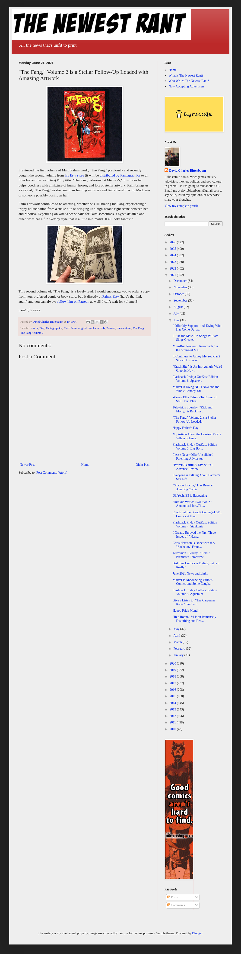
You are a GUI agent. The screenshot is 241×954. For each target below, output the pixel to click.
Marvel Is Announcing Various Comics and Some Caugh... (192, 582)
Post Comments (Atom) (51, 472)
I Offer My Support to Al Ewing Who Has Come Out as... (197, 327)
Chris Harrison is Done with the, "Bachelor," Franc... (194, 545)
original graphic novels (91, 328)
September (180, 300)
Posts (172, 897)
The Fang (138, 328)
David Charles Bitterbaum (187, 170)
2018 (173, 676)
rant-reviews (124, 328)
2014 (173, 703)
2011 (173, 722)
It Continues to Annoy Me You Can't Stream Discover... (196, 358)
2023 (173, 262)
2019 (173, 670)
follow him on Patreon (73, 301)
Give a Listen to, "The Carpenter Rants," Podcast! (194, 602)
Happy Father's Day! (186, 428)
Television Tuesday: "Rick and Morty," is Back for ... (192, 409)
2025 (173, 249)
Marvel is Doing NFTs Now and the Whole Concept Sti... (196, 389)
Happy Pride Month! (186, 610)
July (176, 313)
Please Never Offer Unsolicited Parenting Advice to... (193, 456)
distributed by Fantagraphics (120, 175)
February (179, 648)
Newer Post (27, 464)
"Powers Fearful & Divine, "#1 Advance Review (193, 467)
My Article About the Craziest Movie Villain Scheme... (197, 436)
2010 (173, 729)
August (178, 307)
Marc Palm (70, 328)
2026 (173, 242)
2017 (173, 683)
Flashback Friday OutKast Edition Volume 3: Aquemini (195, 592)
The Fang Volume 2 (31, 332)
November (180, 287)
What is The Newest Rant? (186, 75)
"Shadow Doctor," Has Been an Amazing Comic (193, 487)
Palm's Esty (110, 296)
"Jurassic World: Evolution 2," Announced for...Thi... (192, 504)
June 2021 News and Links (190, 573)
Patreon (110, 328)
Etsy (41, 328)
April (177, 635)
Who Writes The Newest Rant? (189, 81)
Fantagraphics (54, 328)
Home (85, 464)
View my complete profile (182, 206)
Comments (176, 905)
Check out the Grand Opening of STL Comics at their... (197, 514)
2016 (173, 689)
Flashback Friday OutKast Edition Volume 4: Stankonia (195, 524)
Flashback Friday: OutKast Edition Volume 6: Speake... (195, 378)
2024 (173, 255)
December (180, 281)
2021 (173, 275)
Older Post (143, 464)
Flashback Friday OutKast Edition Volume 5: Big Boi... (195, 446)
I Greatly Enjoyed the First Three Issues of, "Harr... (194, 534)
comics (34, 328)
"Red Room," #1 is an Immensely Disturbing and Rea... (194, 619)
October (179, 294)
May (176, 629)
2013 (173, 709)
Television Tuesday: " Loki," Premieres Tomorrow (191, 555)
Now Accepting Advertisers (187, 86)
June (176, 320)
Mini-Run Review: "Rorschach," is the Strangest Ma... (195, 348)
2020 (173, 663)
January (178, 655)
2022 (173, 268)
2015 (173, 696)
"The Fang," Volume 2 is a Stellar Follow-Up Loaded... (194, 419)
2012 (173, 716)
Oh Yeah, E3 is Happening (190, 495)
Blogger (197, 933)
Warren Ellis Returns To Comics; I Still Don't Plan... (195, 399)
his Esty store (74, 175)
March (178, 642)
